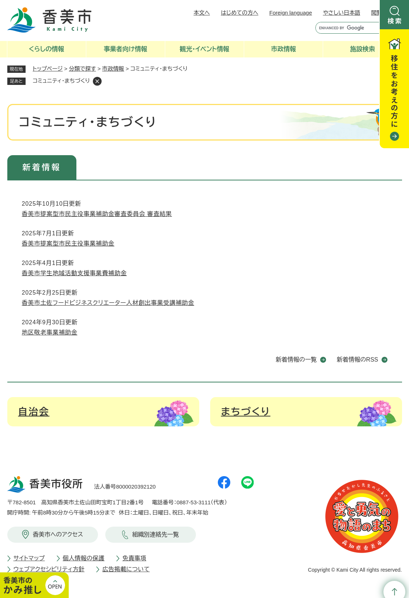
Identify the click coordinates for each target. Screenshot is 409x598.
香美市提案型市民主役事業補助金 (68, 243)
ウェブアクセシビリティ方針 (49, 569)
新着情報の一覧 (296, 359)
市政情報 (113, 69)
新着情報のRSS (357, 359)
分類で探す (82, 69)
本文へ (202, 13)
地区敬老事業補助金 (49, 332)
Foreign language (290, 13)
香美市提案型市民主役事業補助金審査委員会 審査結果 (97, 214)
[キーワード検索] (346, 27)
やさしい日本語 (341, 13)
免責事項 (134, 558)
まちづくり (245, 411)
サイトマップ (29, 558)
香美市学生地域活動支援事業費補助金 (74, 273)
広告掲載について (125, 569)
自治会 (34, 411)
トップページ (48, 69)
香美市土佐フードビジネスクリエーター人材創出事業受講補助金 (108, 303)
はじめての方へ (239, 13)
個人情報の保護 (84, 558)
